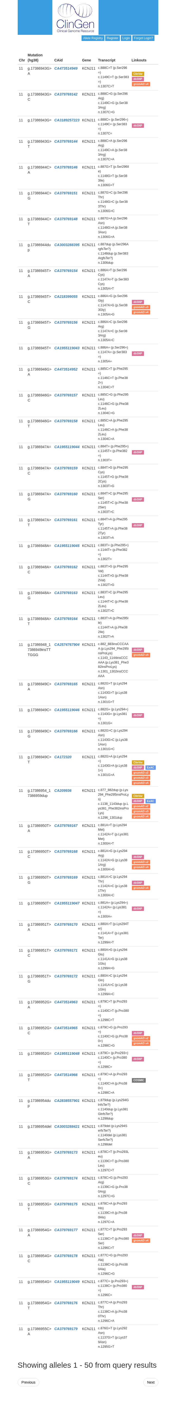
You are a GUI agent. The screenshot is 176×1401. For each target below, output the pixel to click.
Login (126, 38)
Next (151, 1382)
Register (112, 38)
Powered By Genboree (133, 1398)
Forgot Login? (143, 38)
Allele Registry (93, 38)
